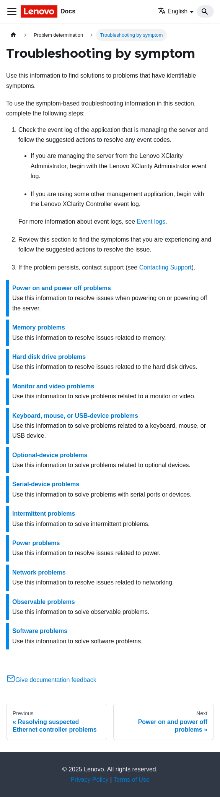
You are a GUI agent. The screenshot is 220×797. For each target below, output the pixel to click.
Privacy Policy (89, 779)
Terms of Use (132, 779)
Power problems (36, 543)
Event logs (151, 221)
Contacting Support (165, 267)
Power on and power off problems (61, 288)
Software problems (39, 631)
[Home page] (13, 35)
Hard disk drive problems (49, 357)
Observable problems (43, 602)
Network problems (39, 572)
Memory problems (38, 327)
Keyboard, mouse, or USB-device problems (75, 415)
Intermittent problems (43, 513)
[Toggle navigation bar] (12, 11)
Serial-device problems (45, 484)
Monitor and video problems (53, 386)
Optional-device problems (49, 455)
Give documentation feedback (51, 680)
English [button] (172, 11)
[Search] (205, 11)
